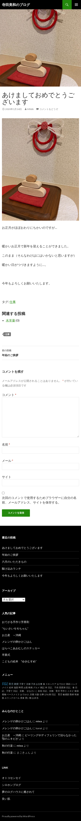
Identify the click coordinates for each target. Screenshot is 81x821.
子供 (33, 684)
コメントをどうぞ (48, 109)
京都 (28, 684)
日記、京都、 (19, 691)
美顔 (68, 684)
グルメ (36, 687)
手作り (63, 691)
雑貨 (16, 683)
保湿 (76, 691)
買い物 (28, 698)
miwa (30, 109)
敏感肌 (66, 694)
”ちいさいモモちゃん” (16, 628)
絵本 (11, 687)
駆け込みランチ (11, 568)
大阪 (37, 694)
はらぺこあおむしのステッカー (21, 648)
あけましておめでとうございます (22, 547)
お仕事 (39, 684)
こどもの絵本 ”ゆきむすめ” (19, 661)
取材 (72, 694)
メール (7, 460)
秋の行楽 (7, 745)
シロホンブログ (11, 784)
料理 (21, 687)
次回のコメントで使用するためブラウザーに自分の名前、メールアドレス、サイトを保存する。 (39, 500)
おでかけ (61, 684)
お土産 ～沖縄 (11, 635)
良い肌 (6, 798)
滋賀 (16, 687)
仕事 (13, 302)
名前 (6, 444)
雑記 (42, 687)
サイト (6, 477)
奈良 (40, 691)
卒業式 (6, 654)
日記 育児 (56, 694)
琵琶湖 (62, 687)
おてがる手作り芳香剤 (15, 622)
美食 (22, 698)
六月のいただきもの (14, 561)
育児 (11, 683)
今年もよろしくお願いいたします (22, 575)
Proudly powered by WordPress (18, 816)
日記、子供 (53, 687)
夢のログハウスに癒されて (18, 791)
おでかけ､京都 (27, 694)
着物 (4, 694)
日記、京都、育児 (51, 691)
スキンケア (51, 684)
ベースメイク (13, 694)
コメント (9, 394)
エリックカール (12, 698)
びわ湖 (47, 694)
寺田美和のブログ (16, 5)
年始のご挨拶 (40, 352)
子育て (22, 684)
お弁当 (35, 698)
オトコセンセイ (11, 777)
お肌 (26, 687)
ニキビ (70, 691)
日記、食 (70, 687)
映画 (30, 687)
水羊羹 (10, 320)
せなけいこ (32, 691)
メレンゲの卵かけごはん (17, 641)
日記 (5, 683)
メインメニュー (76, 4)
